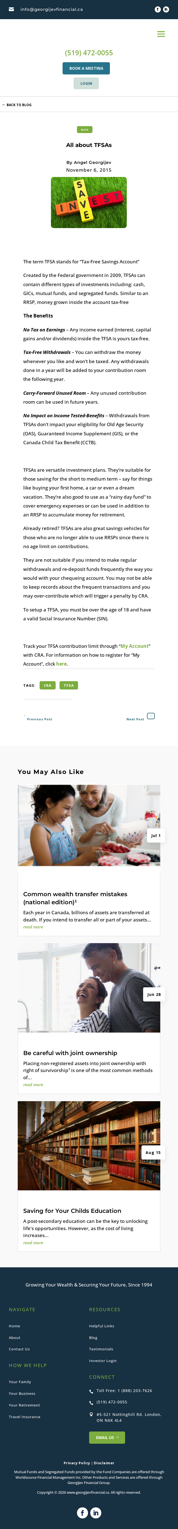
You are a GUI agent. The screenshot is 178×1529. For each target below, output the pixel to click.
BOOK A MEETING (86, 68)
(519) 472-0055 (89, 52)
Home (14, 1325)
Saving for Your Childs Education (72, 1210)
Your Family (20, 1381)
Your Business (22, 1393)
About (14, 1337)
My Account (134, 646)
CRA (47, 685)
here (61, 664)
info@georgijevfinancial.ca (51, 9)
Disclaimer (104, 1462)
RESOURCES (104, 1309)
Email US (105, 1437)
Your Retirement (24, 1405)
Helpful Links (101, 1325)
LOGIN (86, 83)
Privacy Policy (77, 1462)
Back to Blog (19, 105)
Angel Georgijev (93, 162)
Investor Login (103, 1360)
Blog (84, 129)
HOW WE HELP (28, 1365)
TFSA (69, 685)
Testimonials (101, 1348)
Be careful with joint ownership (70, 1053)
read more (33, 927)
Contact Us (19, 1348)
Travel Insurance (24, 1416)
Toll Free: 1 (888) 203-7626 (124, 1390)
